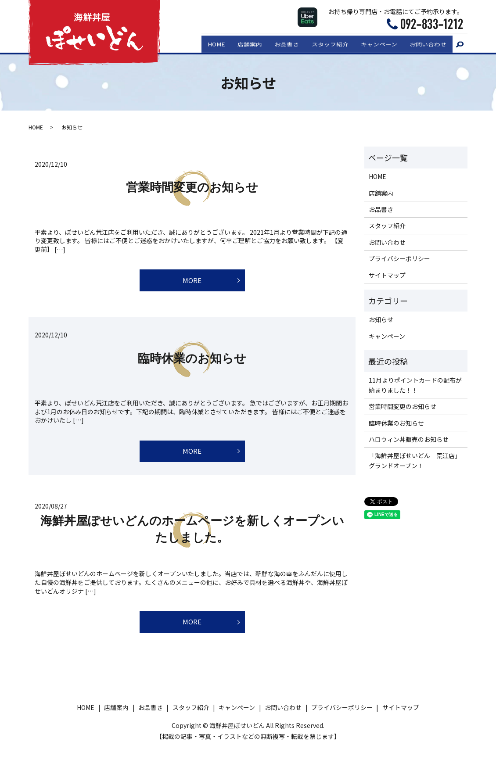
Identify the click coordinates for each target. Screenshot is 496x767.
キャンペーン (375, 42)
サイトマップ (387, 275)
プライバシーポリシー (399, 258)
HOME (203, 42)
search (460, 43)
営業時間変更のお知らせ (192, 187)
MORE (192, 282)
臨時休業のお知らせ (192, 362)
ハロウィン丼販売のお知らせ (409, 439)
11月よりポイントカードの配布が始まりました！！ (415, 385)
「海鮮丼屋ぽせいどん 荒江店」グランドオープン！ (415, 460)
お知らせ (381, 319)
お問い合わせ (427, 42)
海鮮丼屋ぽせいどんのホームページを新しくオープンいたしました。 (192, 538)
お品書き (278, 42)
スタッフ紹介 (324, 42)
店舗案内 (239, 42)
